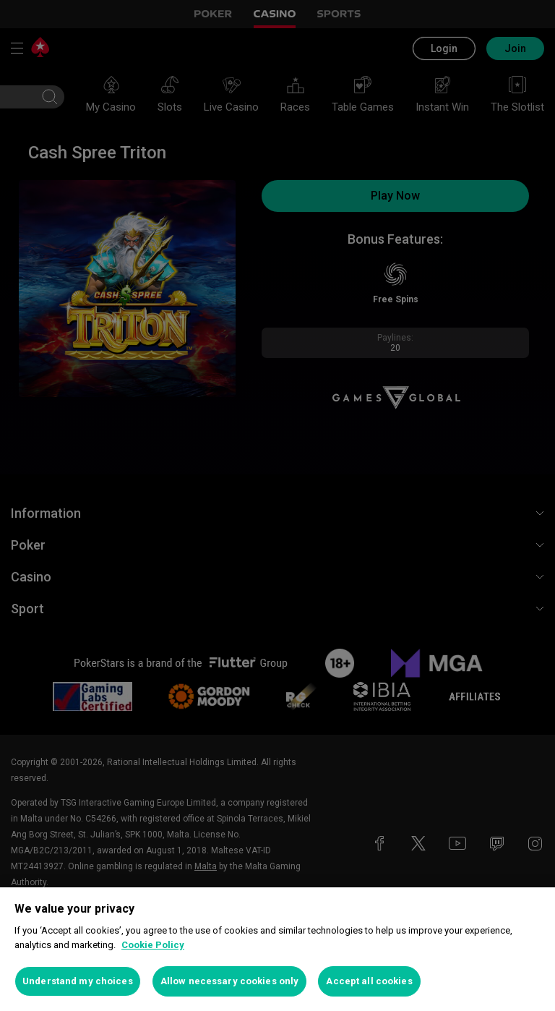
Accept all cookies (369, 981)
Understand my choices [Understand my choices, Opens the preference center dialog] (77, 981)
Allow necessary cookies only (229, 981)
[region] (277, 949)
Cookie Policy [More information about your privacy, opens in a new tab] (152, 944)
